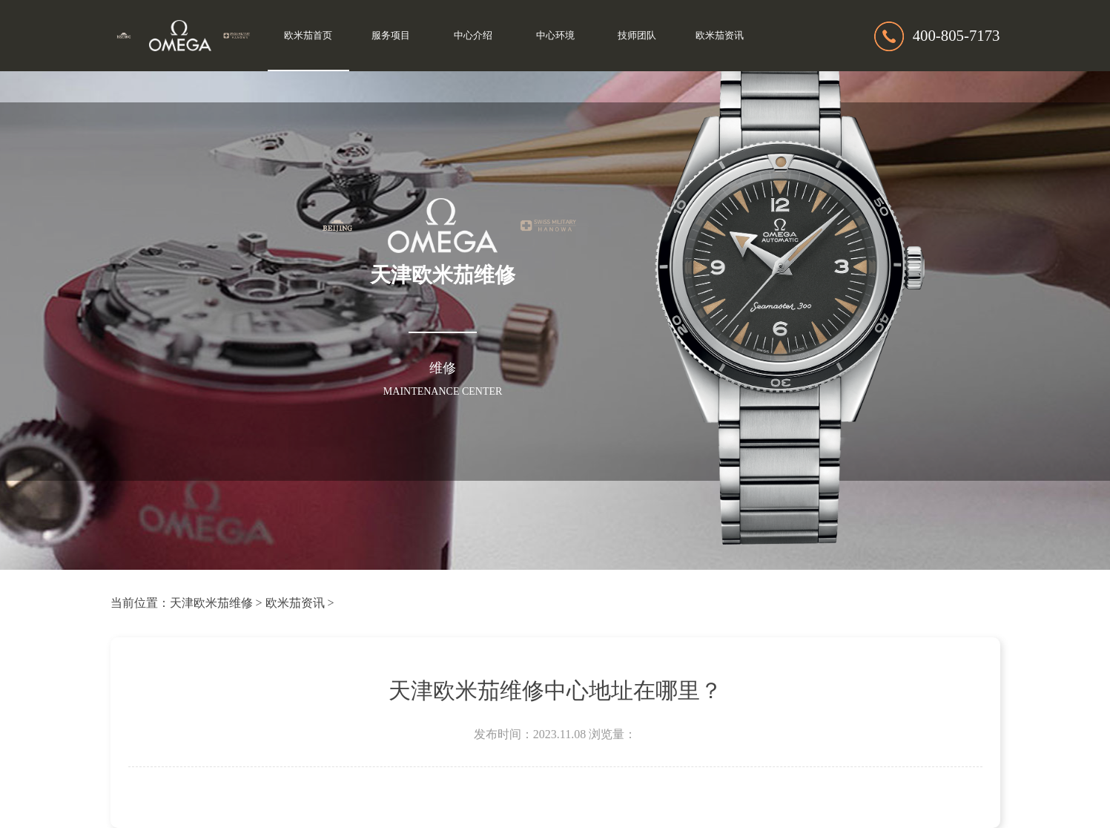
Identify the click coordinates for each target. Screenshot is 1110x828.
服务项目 (390, 35)
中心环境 (555, 35)
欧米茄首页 (308, 35)
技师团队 (637, 35)
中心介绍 (473, 35)
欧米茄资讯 (720, 35)
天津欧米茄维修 (211, 603)
